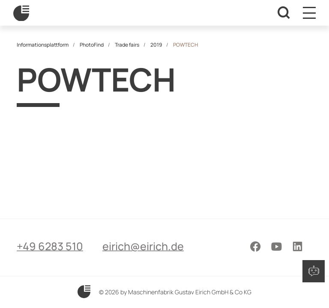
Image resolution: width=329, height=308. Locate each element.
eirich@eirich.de (143, 246)
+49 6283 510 (50, 246)
